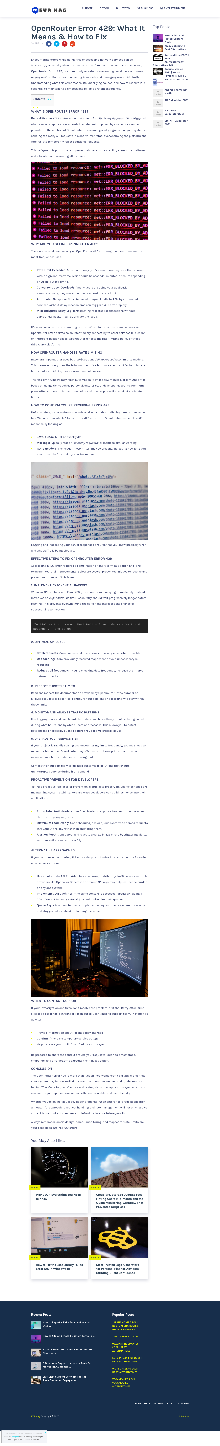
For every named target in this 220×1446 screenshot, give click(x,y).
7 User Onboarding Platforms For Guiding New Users (68, 1366)
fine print (15, 1437)
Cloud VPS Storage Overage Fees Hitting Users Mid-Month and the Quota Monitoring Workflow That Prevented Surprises (118, 1204)
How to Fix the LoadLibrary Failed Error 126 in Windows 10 (58, 1277)
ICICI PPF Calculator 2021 (174, 112)
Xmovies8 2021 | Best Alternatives (175, 47)
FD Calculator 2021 (176, 79)
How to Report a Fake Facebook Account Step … (67, 1338)
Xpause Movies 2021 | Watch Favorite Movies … (175, 72)
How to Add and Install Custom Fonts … (174, 39)
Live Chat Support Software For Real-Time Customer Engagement (65, 1393)
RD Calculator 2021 (176, 100)
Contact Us (151, 1418)
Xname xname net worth (175, 91)
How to (123, 8)
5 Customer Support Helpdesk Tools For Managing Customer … (67, 1379)
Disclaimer (182, 1418)
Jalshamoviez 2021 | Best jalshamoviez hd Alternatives (125, 1340)
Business (145, 8)
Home (87, 8)
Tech (104, 8)
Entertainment (172, 8)
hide (49, 99)
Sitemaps (184, 1430)
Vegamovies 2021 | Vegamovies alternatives (124, 1397)
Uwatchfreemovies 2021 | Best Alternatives (125, 1362)
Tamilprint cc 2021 (125, 1351)
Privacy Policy (167, 1418)
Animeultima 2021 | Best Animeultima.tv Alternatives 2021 (171, 60)
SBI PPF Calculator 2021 (176, 122)
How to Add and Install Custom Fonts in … (68, 1350)
